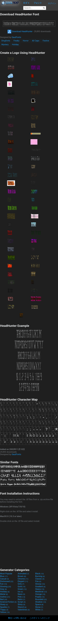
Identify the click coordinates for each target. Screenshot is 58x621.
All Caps (35, 40)
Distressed (6, 581)
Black (39, 573)
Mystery (5, 44)
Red (3, 599)
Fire (38, 581)
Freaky (16, 40)
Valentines (24, 609)
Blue (4, 576)
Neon (21, 594)
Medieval (41, 591)
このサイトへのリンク (40, 618)
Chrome (23, 579)
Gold (21, 586)
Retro (21, 599)
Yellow (5, 612)
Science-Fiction (8, 602)
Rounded (41, 599)
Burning (40, 576)
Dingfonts (5, 40)
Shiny (21, 604)
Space (39, 604)
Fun (3, 584)
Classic (39, 579)
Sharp (4, 604)
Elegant (23, 581)
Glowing (5, 586)
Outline (5, 597)
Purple (40, 597)
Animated (23, 573)
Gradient (40, 586)
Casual (4, 579)
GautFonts (16, 37)
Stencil (22, 607)
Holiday (15, 44)
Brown (22, 576)
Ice (20, 591)
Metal (4, 594)
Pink (21, 597)
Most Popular (6, 573)
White (39, 609)
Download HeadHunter (19, 31)
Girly (21, 584)
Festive (46, 40)
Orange (40, 594)
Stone (39, 607)
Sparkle (4, 607)
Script (22, 602)
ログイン (52, 3)
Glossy (40, 584)
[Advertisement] (29, 545)
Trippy (4, 609)
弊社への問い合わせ (17, 618)
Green (22, 589)
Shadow (40, 602)
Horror (26, 40)
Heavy (39, 589)
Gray (3, 589)
